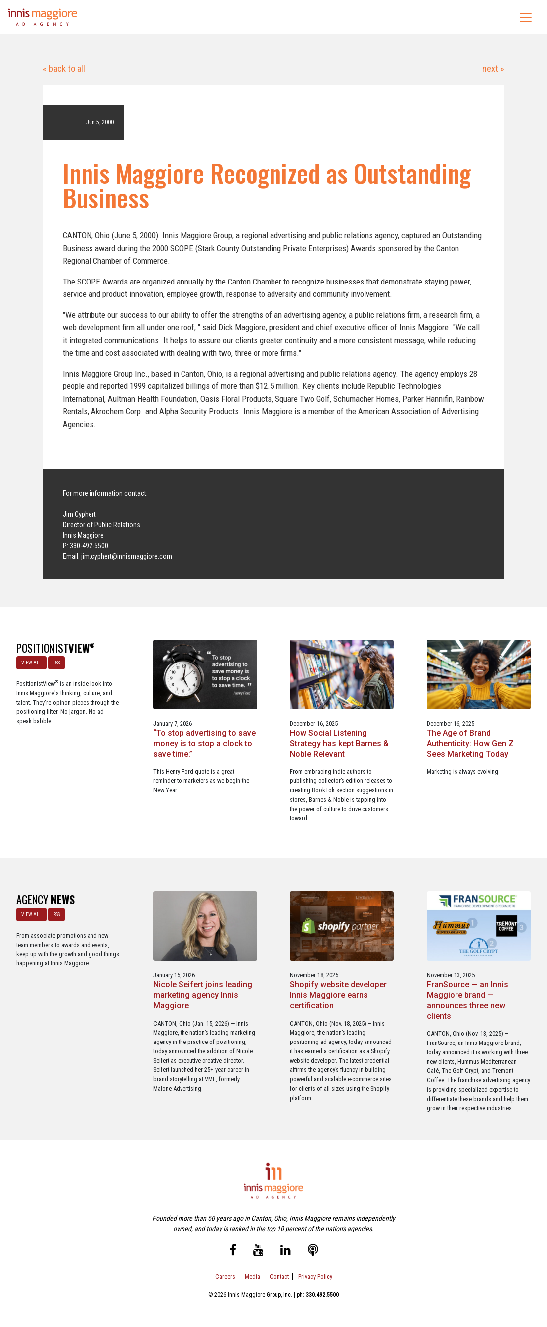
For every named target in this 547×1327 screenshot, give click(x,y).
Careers (225, 1276)
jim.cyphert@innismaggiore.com (126, 556)
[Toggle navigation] (525, 17)
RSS (56, 662)
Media (252, 1276)
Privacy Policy (315, 1276)
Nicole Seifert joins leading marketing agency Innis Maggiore (202, 995)
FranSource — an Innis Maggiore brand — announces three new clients (467, 1000)
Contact (279, 1276)
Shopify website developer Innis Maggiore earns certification (338, 995)
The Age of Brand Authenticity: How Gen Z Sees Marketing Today (470, 743)
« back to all (64, 68)
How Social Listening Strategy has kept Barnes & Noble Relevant (339, 743)
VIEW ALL (31, 662)
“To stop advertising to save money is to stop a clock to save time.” (204, 743)
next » (492, 68)
